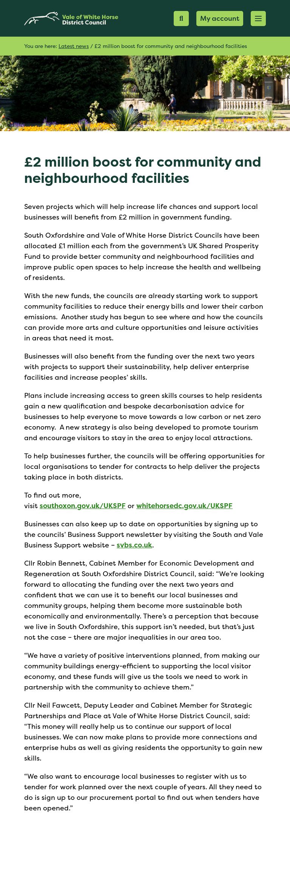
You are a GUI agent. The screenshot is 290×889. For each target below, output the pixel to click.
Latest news (74, 45)
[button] (258, 18)
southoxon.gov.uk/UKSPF (83, 505)
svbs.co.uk (134, 545)
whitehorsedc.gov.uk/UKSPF (184, 505)
